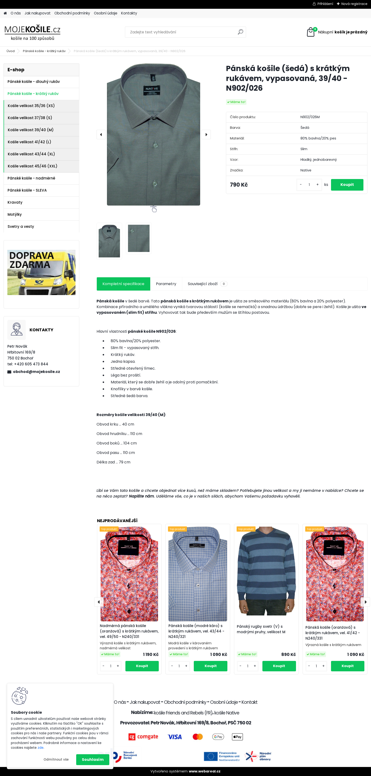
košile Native (226, 713)
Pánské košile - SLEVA (27, 190)
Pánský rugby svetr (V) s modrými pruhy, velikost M (261, 629)
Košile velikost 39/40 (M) (31, 129)
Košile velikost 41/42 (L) (29, 141)
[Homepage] (5, 13)
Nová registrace (354, 3)
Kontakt (249, 702)
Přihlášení (325, 3)
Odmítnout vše (56, 759)
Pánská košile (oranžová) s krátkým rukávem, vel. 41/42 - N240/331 (332, 633)
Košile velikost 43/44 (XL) (31, 154)
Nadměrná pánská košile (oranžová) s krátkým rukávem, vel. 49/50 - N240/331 (129, 631)
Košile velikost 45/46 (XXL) (32, 166)
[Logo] (36, 32)
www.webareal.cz (205, 771)
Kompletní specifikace (123, 284)
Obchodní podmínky (72, 13)
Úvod (11, 51)
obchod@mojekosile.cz (36, 371)
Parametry (166, 284)
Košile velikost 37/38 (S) (30, 117)
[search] (240, 33)
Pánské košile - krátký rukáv (44, 51)
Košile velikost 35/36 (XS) (31, 105)
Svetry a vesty (21, 226)
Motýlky (15, 214)
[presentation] (101, 134)
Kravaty (15, 202)
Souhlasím (93, 759)
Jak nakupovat (38, 13)
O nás (16, 13)
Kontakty (129, 13)
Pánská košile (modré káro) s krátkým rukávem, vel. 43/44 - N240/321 (196, 631)
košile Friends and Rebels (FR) (183, 713)
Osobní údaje (105, 13)
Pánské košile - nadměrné (31, 178)
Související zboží (208, 284)
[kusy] (309, 185)
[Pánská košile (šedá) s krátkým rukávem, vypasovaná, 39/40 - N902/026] (154, 134)
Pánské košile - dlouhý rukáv (34, 81)
